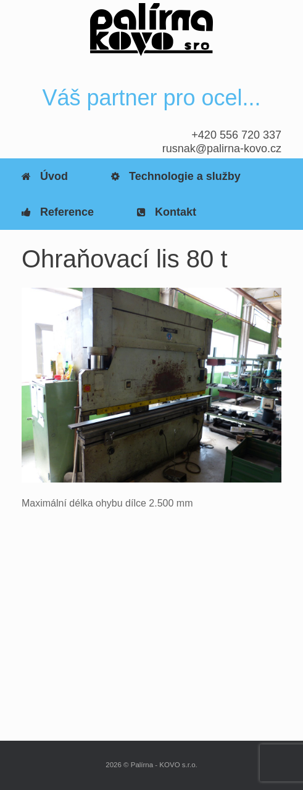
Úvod (45, 176)
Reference (58, 212)
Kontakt (166, 212)
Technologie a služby (176, 176)
